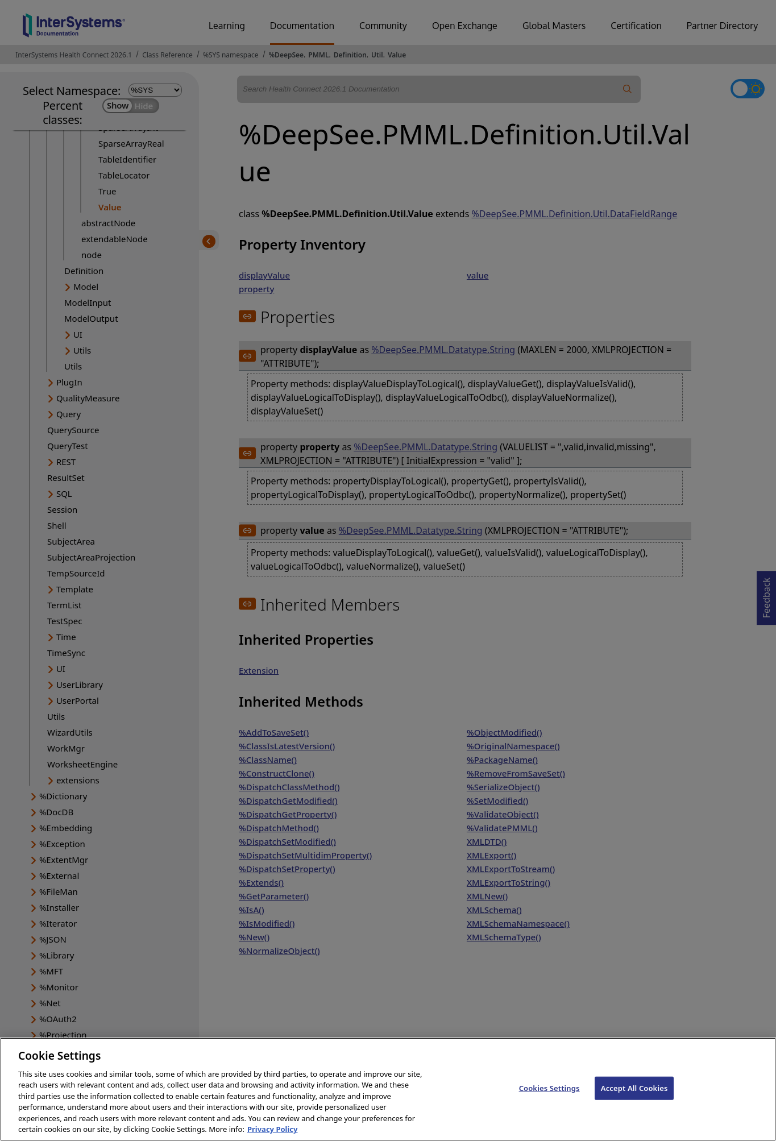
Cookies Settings (549, 1097)
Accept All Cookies (634, 1097)
